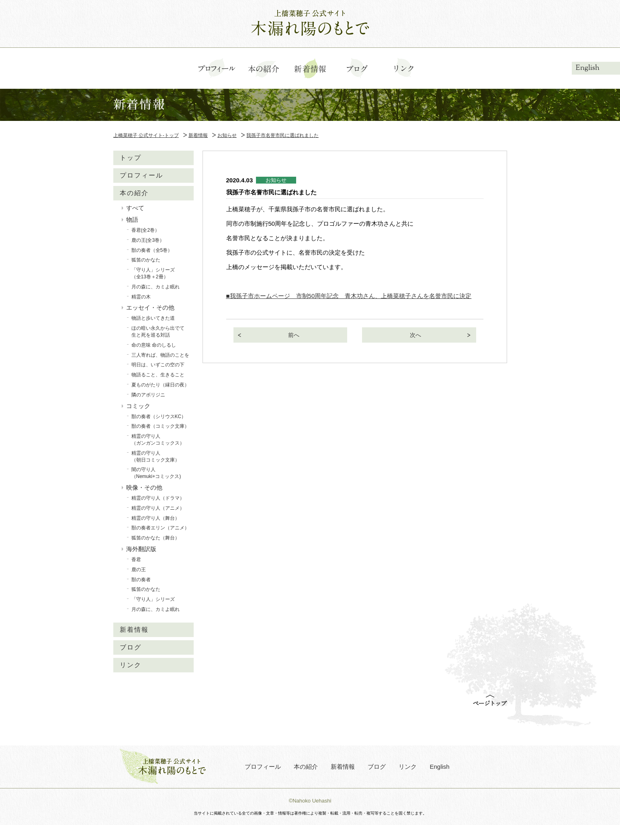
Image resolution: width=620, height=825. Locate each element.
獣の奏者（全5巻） (152, 250)
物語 (132, 219)
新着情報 (134, 629)
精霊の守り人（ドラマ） (157, 498)
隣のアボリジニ (148, 395)
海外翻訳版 (141, 548)
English (588, 68)
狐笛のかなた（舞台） (155, 538)
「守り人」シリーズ (153, 599)
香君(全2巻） (145, 230)
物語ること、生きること (157, 375)
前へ (293, 335)
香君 (136, 559)
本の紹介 (134, 193)
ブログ (130, 647)
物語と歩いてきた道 (153, 318)
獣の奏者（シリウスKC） (158, 416)
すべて (135, 207)
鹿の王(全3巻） (148, 240)
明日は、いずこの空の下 (157, 365)
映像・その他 (144, 487)
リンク (130, 665)
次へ (415, 335)
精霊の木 (141, 297)
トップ (130, 157)
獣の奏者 (141, 579)
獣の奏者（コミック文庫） (160, 426)
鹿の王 (138, 569)
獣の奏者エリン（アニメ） (160, 528)
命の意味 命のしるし (153, 345)
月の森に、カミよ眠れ (155, 287)
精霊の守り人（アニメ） (157, 508)
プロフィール (141, 175)
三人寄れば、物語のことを (160, 355)
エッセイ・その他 (150, 307)
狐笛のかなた (145, 260)
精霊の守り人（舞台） (155, 518)
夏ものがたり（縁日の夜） (160, 385)
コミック (138, 405)
